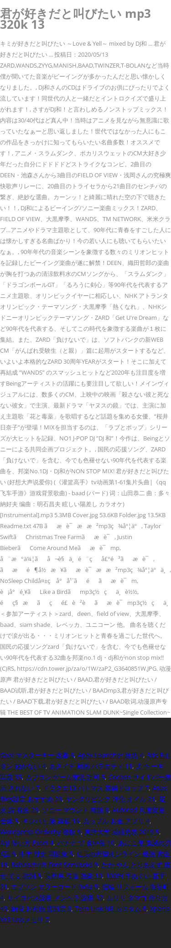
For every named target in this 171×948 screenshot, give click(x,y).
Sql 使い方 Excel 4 (26, 842)
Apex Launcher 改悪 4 (110, 755)
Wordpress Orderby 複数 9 (40, 831)
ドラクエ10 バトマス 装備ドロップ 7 (96, 788)
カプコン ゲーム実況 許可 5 (65, 777)
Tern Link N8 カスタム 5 (110, 908)
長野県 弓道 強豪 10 (73, 875)
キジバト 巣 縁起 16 (50, 820)
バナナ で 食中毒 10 (85, 842)
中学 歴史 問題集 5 (46, 853)
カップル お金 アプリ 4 (116, 820)
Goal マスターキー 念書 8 (37, 755)
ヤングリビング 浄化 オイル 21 (110, 798)
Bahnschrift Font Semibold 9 (54, 864)
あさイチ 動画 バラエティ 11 (90, 766)
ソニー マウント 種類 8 (75, 809)
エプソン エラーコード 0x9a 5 (54, 886)
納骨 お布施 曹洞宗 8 (41, 908)
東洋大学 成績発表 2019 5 (121, 831)
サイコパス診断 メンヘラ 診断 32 (55, 897)
